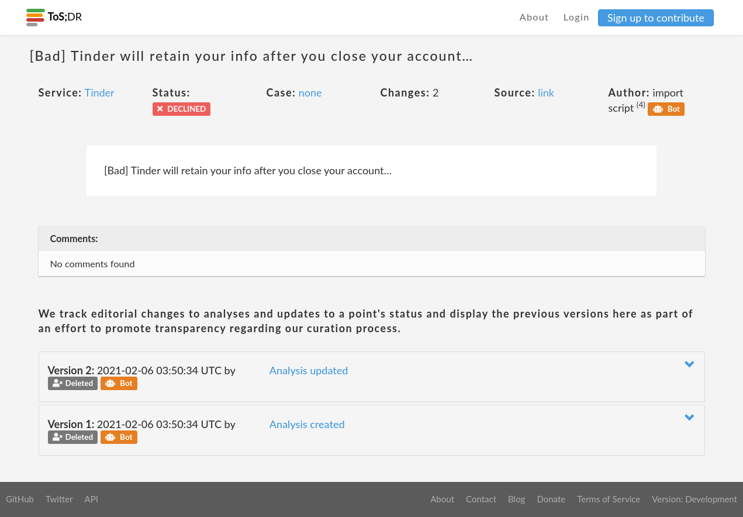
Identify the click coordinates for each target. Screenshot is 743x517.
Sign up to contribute (655, 17)
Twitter (59, 499)
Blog (516, 499)
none (310, 92)
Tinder (100, 92)
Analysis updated (308, 370)
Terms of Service (608, 499)
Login (577, 16)
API (91, 499)
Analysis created (307, 424)
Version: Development (694, 499)
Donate (551, 499)
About (535, 16)
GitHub (20, 499)
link (546, 92)
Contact (481, 499)
